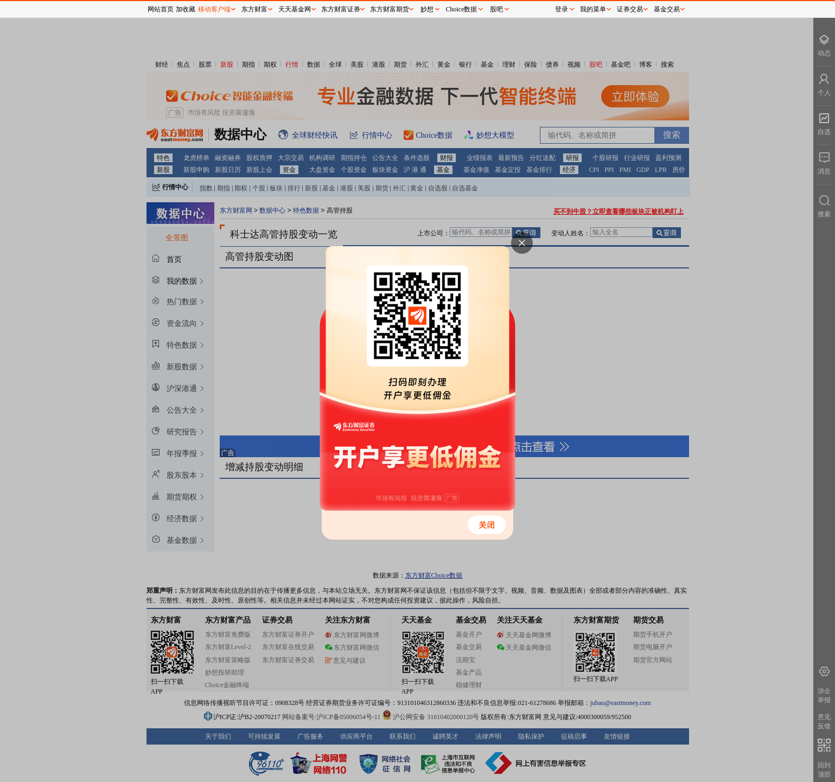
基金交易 (667, 9)
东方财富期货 (389, 9)
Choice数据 (461, 9)
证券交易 (630, 9)
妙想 (427, 9)
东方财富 (254, 9)
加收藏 (185, 9)
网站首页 (161, 9)
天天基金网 (294, 9)
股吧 (496, 9)
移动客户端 (214, 9)
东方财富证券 (340, 9)
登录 (561, 9)
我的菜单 (593, 9)
